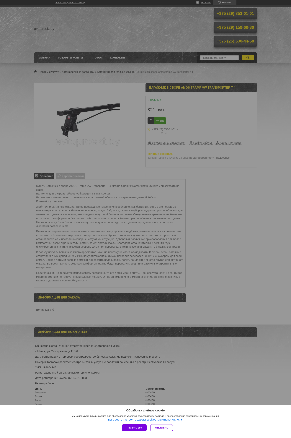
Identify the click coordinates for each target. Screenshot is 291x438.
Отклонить (161, 427)
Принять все (134, 427)
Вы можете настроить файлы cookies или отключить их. (144, 419)
